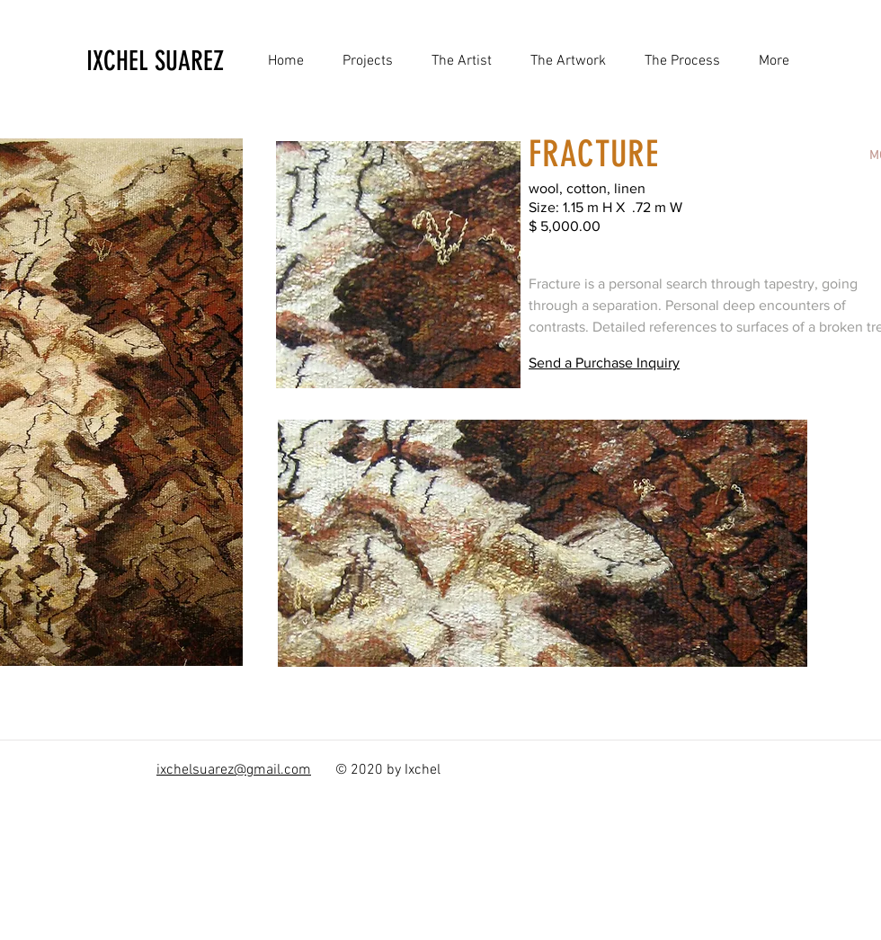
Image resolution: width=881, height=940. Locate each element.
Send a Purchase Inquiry (604, 362)
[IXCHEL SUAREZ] (192, 61)
